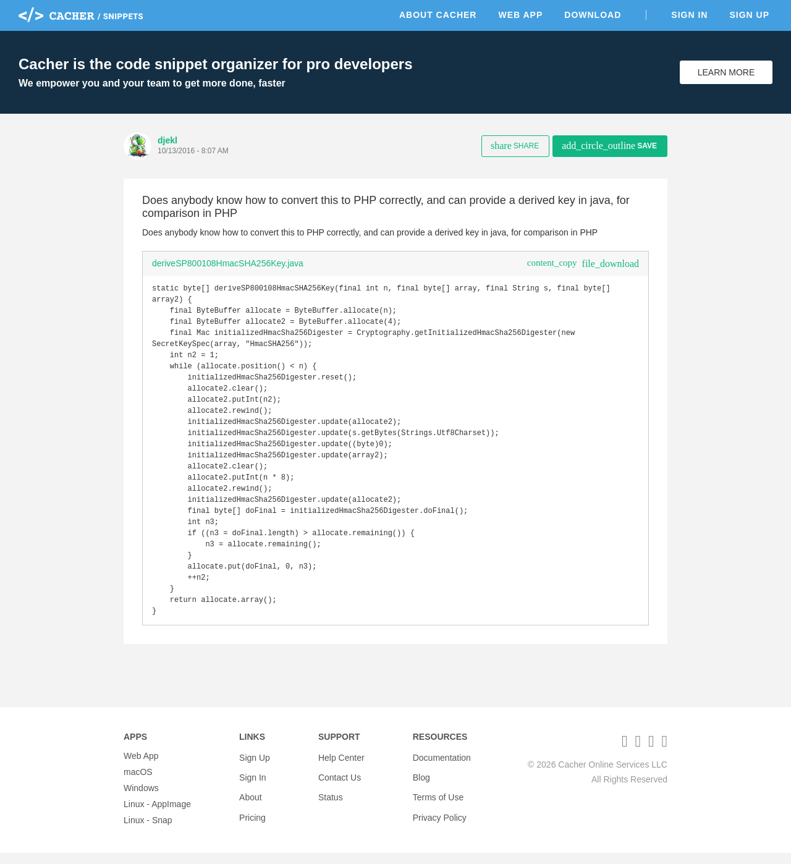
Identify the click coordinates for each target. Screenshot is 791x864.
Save (609, 145)
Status (330, 799)
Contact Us (339, 783)
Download (592, 15)
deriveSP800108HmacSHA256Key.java (227, 263)
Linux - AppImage (157, 815)
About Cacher (438, 15)
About (250, 799)
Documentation (442, 767)
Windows (141, 799)
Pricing (252, 815)
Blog (421, 783)
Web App (520, 15)
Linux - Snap (148, 831)
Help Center (341, 767)
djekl (167, 140)
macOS (138, 783)
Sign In (689, 15)
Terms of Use (438, 799)
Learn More (726, 72)
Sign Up (749, 15)
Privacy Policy (440, 815)
